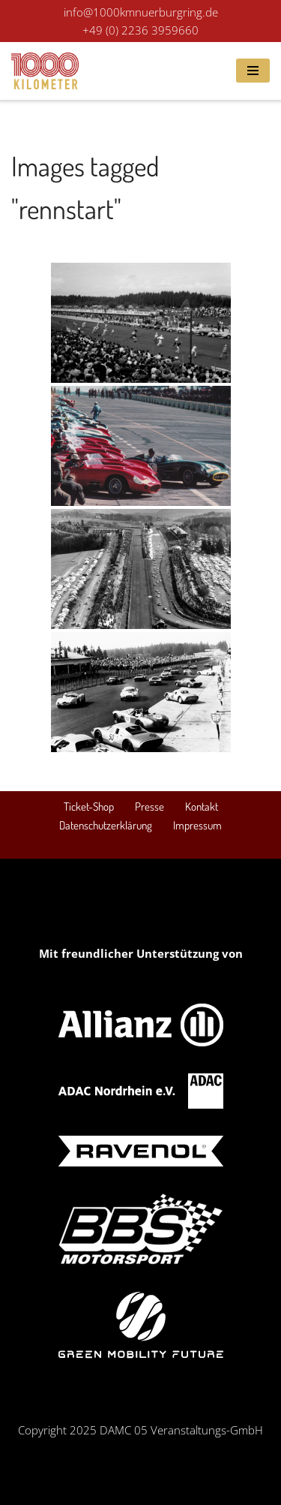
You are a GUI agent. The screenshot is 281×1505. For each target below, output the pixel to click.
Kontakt (201, 806)
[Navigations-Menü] (253, 71)
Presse (149, 806)
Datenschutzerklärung (105, 825)
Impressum (197, 825)
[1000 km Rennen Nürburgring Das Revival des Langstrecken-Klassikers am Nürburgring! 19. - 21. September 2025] (45, 71)
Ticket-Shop (89, 806)
